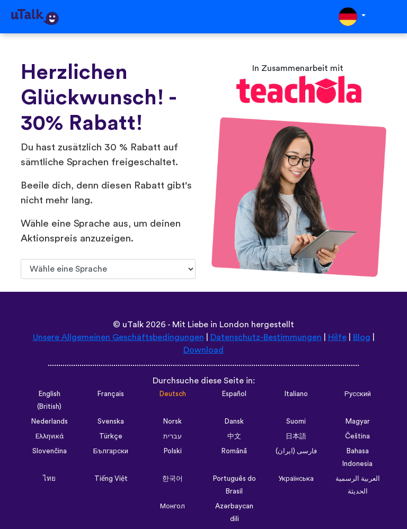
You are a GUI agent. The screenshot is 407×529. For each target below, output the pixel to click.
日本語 (296, 436)
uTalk (133, 324)
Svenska (111, 421)
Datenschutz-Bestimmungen (266, 337)
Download (203, 350)
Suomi (296, 421)
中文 (234, 436)
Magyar (358, 421)
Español (234, 394)
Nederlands (49, 421)
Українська (296, 478)
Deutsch (173, 394)
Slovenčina (49, 451)
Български (110, 451)
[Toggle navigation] (392, 16)
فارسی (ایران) (296, 451)
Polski (173, 451)
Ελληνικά (50, 436)
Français (111, 394)
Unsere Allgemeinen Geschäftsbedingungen (118, 337)
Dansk (234, 421)
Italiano (296, 394)
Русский (357, 394)
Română (234, 451)
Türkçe (110, 436)
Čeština (357, 436)
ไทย (49, 478)
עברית (172, 436)
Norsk (172, 421)
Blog (361, 337)
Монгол (172, 506)
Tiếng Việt (111, 478)
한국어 (172, 478)
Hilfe (337, 337)
